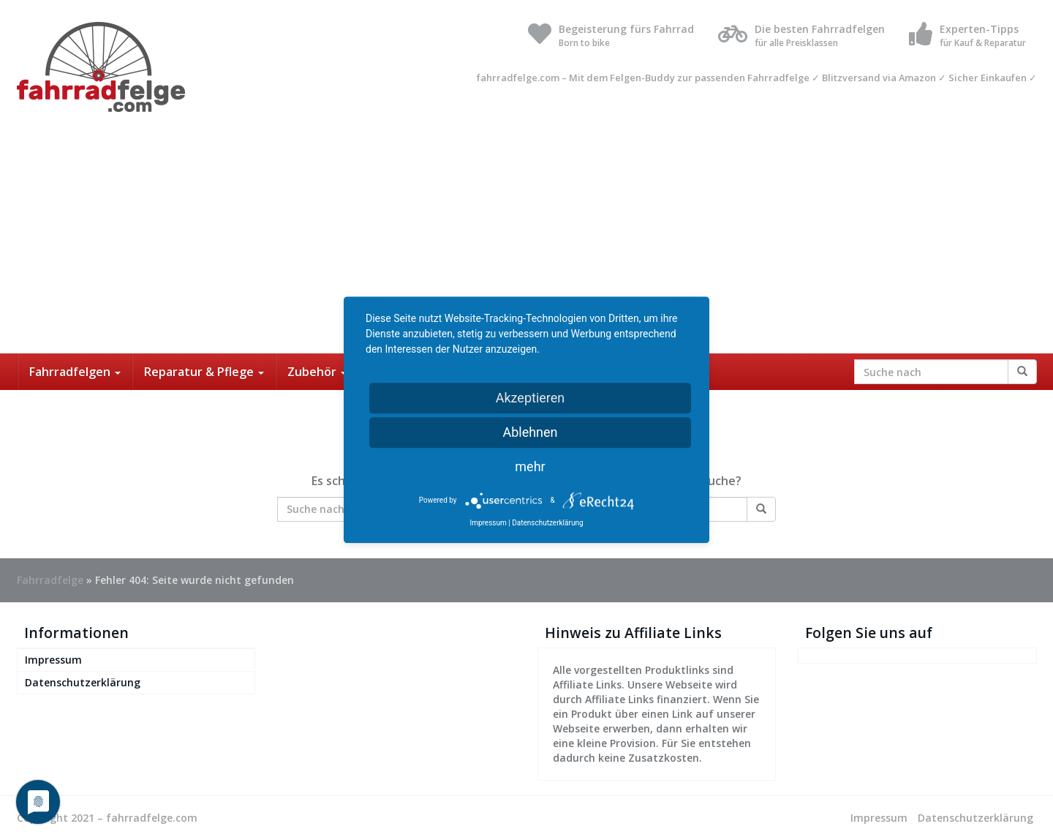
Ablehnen (529, 432)
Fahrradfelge (50, 580)
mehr (530, 466)
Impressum (53, 660)
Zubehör (317, 372)
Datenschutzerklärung (82, 682)
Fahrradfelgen (75, 372)
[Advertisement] (526, 243)
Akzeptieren (530, 397)
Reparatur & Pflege (204, 372)
